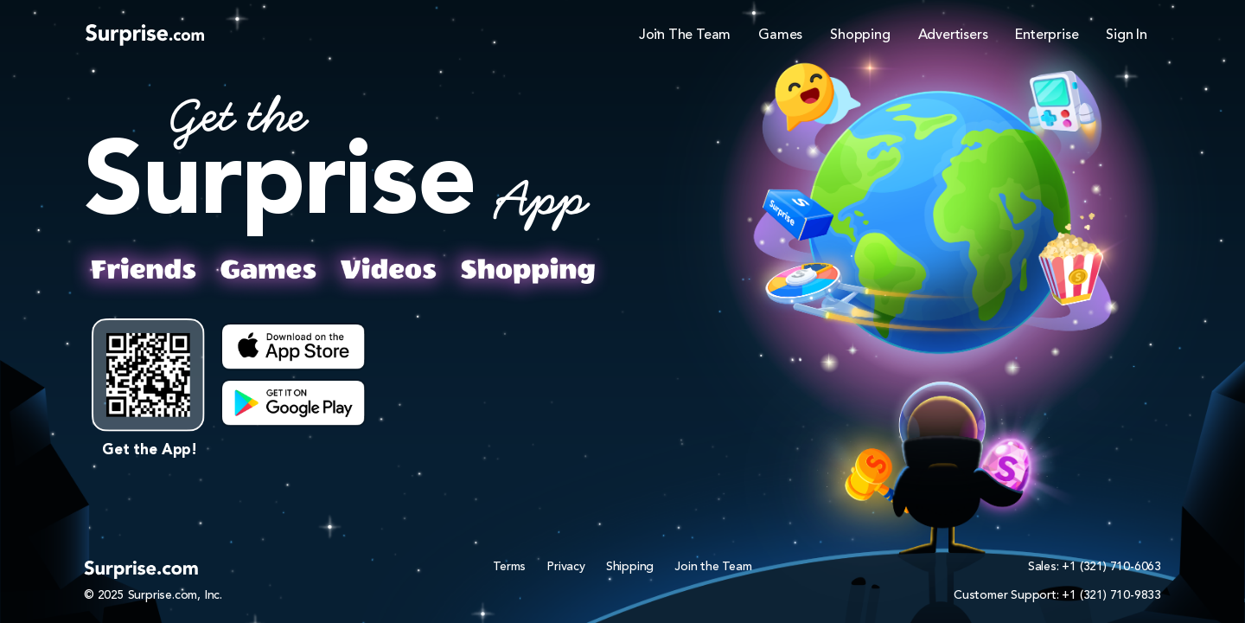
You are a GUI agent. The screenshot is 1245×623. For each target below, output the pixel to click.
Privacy (565, 567)
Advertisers (953, 35)
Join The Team (685, 35)
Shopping (860, 35)
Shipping (630, 567)
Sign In (1126, 35)
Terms (509, 567)
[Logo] (145, 34)
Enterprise (1046, 35)
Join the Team (712, 567)
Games (780, 35)
